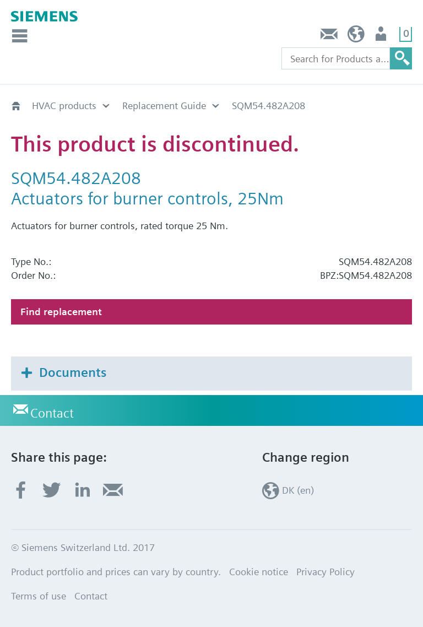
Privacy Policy (325, 571)
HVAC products (64, 105)
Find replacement (61, 311)
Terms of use (38, 596)
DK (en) (356, 36)
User (382, 36)
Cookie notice (258, 571)
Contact (329, 36)
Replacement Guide (164, 105)
